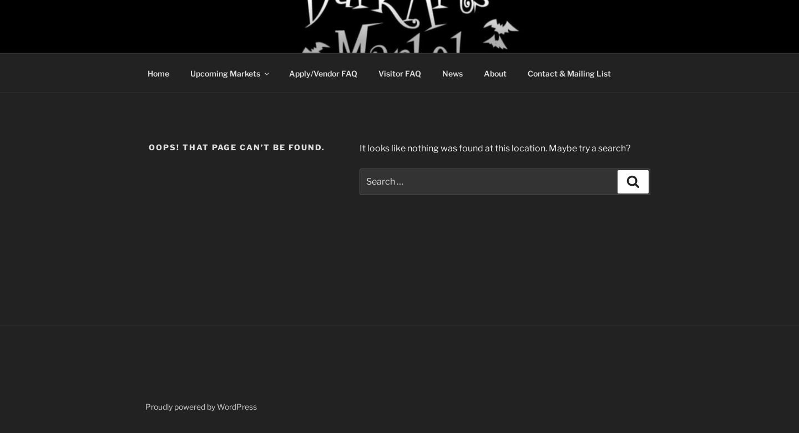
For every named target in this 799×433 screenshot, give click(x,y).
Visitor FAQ (399, 73)
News (452, 73)
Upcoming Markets (230, 73)
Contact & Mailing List (569, 73)
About (495, 73)
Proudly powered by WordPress (201, 406)
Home (158, 73)
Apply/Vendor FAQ (323, 73)
